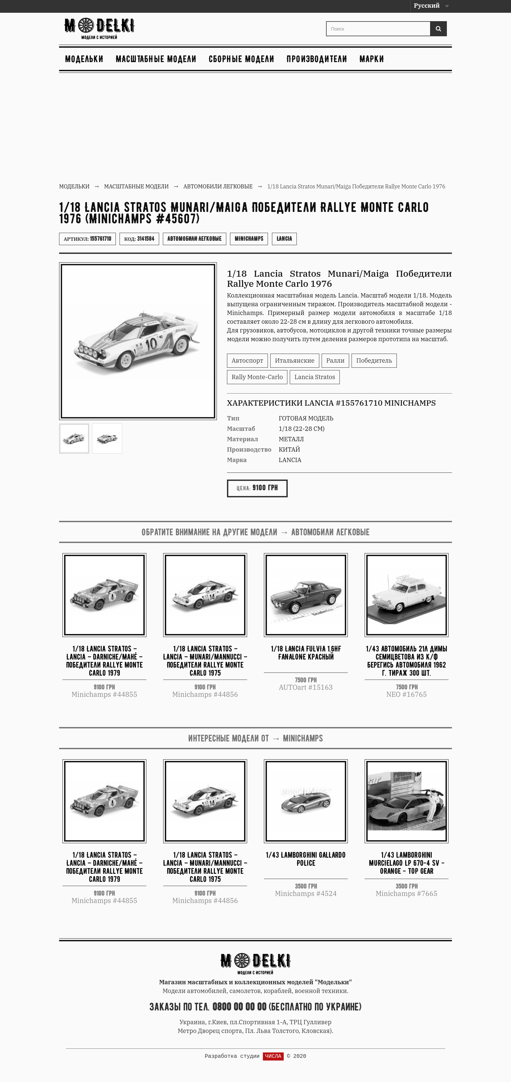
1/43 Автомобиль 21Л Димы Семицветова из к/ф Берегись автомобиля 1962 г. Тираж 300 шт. (406, 660)
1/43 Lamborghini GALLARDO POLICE (306, 859)
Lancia (284, 238)
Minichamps (249, 238)
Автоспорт (247, 360)
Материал (242, 439)
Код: (139, 238)
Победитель (374, 360)
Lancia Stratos (314, 377)
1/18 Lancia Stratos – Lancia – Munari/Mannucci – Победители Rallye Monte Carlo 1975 (205, 660)
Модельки (84, 58)
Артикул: (87, 238)
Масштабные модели (156, 58)
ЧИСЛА (273, 1056)
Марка (237, 460)
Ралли (335, 360)
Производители (317, 58)
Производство (249, 449)
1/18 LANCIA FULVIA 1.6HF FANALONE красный (306, 653)
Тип (233, 418)
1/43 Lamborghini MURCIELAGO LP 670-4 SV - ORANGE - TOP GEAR (407, 863)
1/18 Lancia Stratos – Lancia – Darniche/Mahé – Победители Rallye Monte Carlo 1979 (104, 660)
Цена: (244, 488)
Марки (372, 58)
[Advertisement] (255, 129)
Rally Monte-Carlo (257, 377)
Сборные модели (242, 58)
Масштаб (241, 429)
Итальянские (295, 360)
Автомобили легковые (195, 238)
